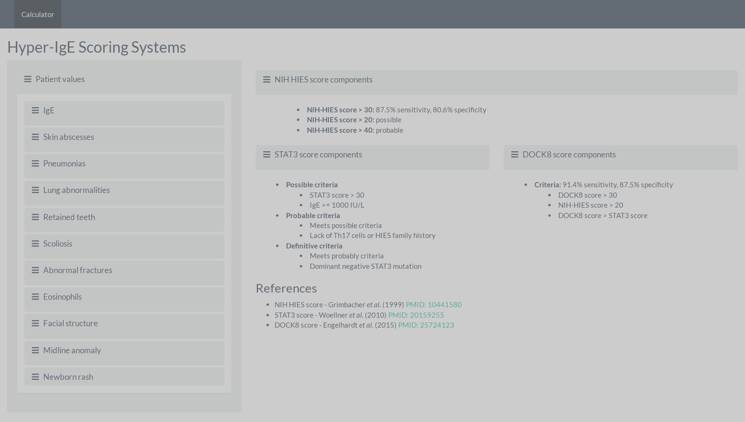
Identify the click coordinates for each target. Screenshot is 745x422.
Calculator (37, 14)
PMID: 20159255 (416, 315)
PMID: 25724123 (426, 325)
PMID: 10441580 (434, 304)
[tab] (124, 79)
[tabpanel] (124, 243)
